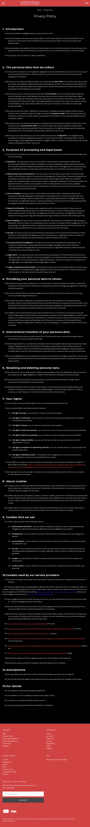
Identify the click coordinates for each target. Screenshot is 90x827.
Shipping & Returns (10, 741)
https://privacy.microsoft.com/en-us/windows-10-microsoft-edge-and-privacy (37, 653)
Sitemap (5, 746)
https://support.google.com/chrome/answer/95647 (27, 624)
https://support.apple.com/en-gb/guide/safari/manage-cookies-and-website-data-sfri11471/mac (44, 646)
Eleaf (48, 746)
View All (5, 774)
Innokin (49, 741)
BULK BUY (50, 736)
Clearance (50, 739)
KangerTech (50, 744)
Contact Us (6, 744)
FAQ (3, 734)
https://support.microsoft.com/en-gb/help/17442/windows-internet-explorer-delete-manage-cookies (46, 638)
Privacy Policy (7, 736)
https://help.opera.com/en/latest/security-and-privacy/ (28, 634)
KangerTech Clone (9, 772)
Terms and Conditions (10, 739)
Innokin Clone (7, 769)
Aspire (48, 734)
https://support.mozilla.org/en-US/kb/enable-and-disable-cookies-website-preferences (40, 629)
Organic (49, 748)
